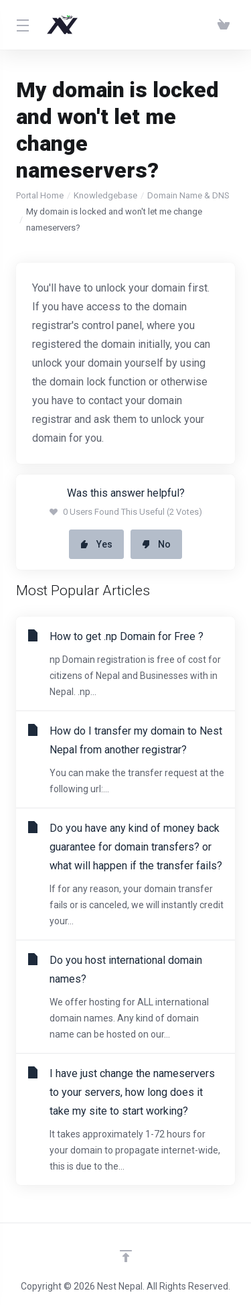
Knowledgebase (105, 195)
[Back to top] (126, 1256)
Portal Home (40, 195)
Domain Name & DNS (188, 195)
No (156, 544)
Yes (96, 544)
